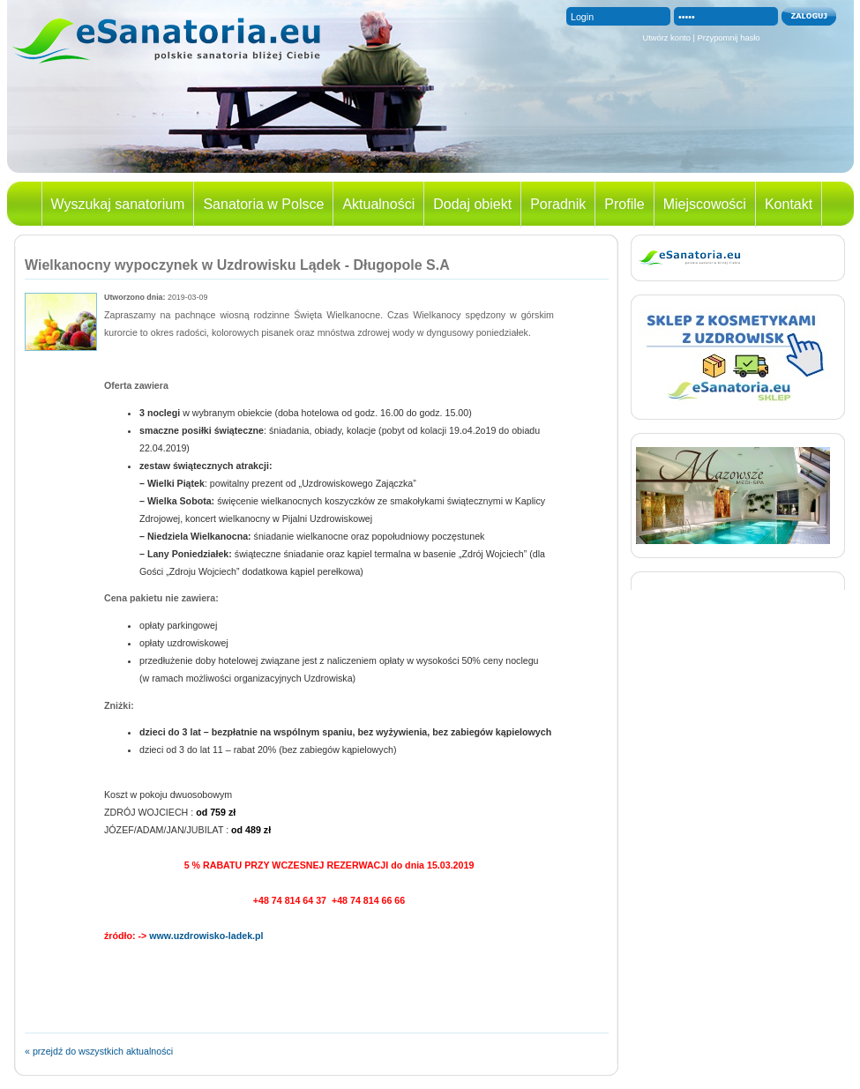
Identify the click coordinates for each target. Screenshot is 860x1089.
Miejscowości (704, 204)
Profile (624, 204)
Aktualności (378, 204)
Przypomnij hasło (729, 38)
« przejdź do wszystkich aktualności (99, 1051)
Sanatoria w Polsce (263, 204)
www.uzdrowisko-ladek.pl (204, 935)
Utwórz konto (666, 38)
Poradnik (558, 204)
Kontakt (788, 204)
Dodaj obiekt (472, 204)
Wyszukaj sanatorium (118, 204)
